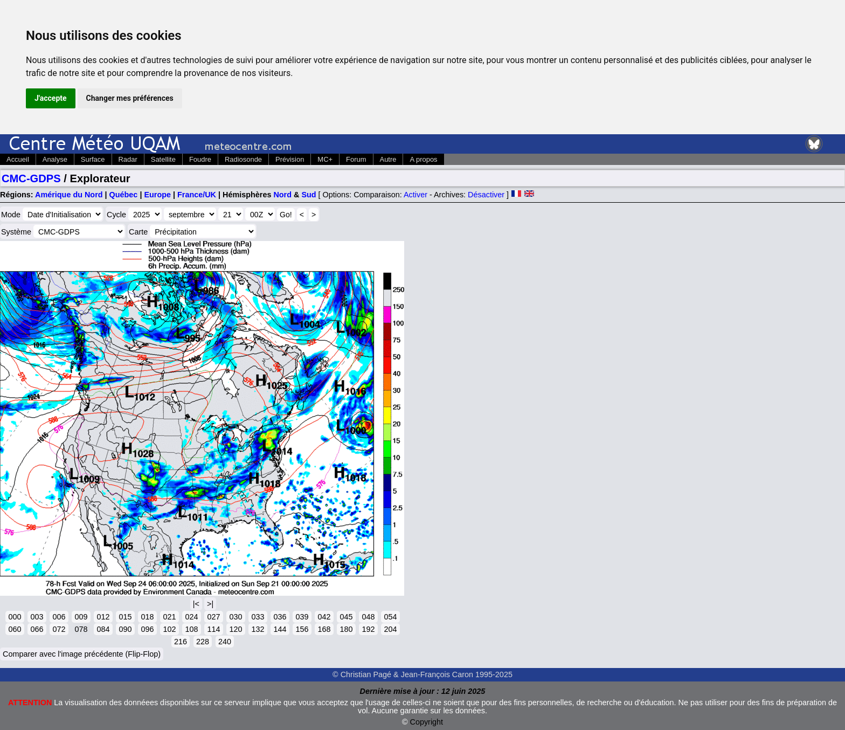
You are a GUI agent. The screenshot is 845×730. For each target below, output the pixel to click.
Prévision (289, 159)
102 (169, 629)
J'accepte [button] (50, 98)
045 (346, 616)
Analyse (55, 159)
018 (147, 616)
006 (58, 616)
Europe (157, 194)
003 (36, 616)
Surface (93, 159)
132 (257, 629)
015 (125, 616)
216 (180, 641)
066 (36, 629)
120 (235, 629)
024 (191, 616)
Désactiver (486, 194)
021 (169, 616)
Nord (282, 194)
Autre (388, 159)
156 (301, 629)
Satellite (163, 159)
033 (257, 616)
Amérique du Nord (69, 194)
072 (58, 629)
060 (14, 629)
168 (323, 629)
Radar (128, 159)
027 (213, 616)
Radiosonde (243, 159)
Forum (356, 159)
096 (147, 629)
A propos (423, 159)
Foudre (200, 159)
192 (368, 629)
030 (235, 616)
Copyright (427, 722)
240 (224, 641)
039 (301, 616)
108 (191, 629)
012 (102, 616)
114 (213, 629)
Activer (415, 194)
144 (279, 629)
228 (202, 641)
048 (368, 616)
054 (390, 616)
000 (14, 616)
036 (279, 616)
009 (80, 616)
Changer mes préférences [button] (130, 98)
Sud (308, 194)
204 (390, 629)
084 (102, 629)
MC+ (325, 159)
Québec (123, 194)
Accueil (17, 159)
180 (346, 629)
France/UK (196, 194)
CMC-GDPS (31, 178)
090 (125, 629)
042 (323, 616)
